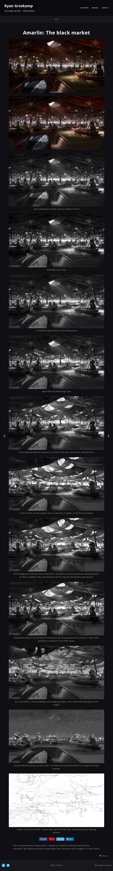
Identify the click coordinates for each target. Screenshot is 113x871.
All (56, 19)
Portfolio (85, 8)
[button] (103, 855)
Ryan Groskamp (18, 5)
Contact (105, 8)
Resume (95, 8)
